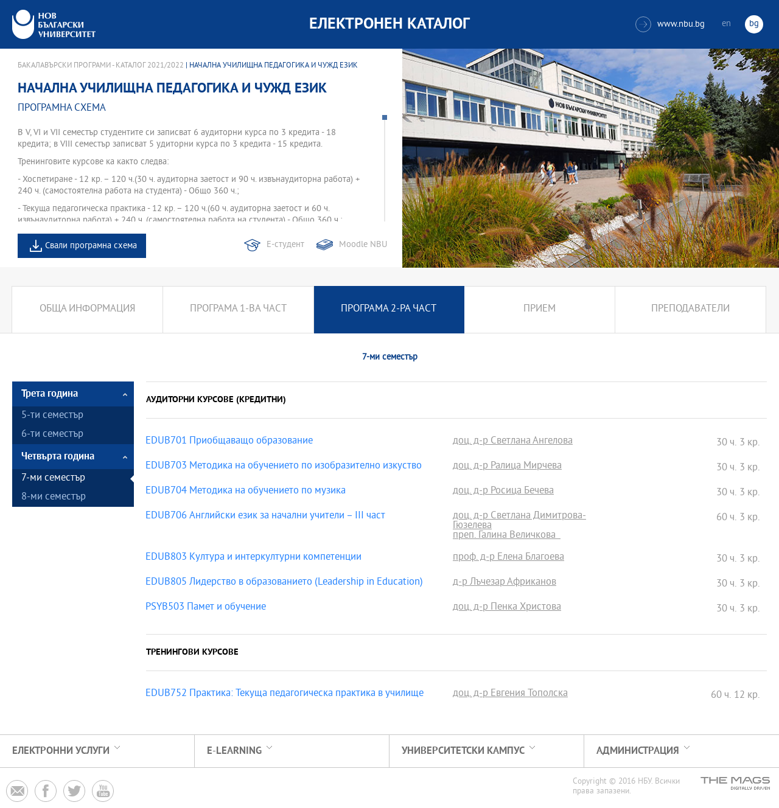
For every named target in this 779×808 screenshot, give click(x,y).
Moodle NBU (363, 245)
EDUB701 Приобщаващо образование (229, 442)
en (726, 24)
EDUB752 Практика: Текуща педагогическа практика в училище (284, 694)
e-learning (234, 751)
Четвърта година (57, 456)
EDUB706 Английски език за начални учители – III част (265, 516)
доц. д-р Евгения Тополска (510, 694)
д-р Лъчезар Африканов (504, 583)
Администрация (637, 751)
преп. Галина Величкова (507, 536)
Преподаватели (690, 309)
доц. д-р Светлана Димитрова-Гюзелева (519, 521)
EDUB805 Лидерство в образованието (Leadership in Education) (284, 583)
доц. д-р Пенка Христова (507, 608)
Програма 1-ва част (238, 309)
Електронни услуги (61, 751)
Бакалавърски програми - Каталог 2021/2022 (101, 66)
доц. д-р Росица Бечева (503, 491)
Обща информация (87, 309)
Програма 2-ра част (388, 309)
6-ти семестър (52, 434)
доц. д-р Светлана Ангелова (513, 442)
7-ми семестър (53, 478)
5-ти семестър (52, 415)
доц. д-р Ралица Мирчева (507, 467)
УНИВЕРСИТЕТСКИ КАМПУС (463, 751)
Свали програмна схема (91, 246)
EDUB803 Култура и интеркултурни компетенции (253, 558)
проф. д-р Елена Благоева (508, 558)
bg (754, 24)
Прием (539, 309)
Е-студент (285, 245)
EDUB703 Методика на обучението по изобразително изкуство (283, 467)
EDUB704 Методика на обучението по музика (245, 491)
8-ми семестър (53, 497)
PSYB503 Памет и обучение (205, 608)
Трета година (49, 394)
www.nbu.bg (670, 24)
